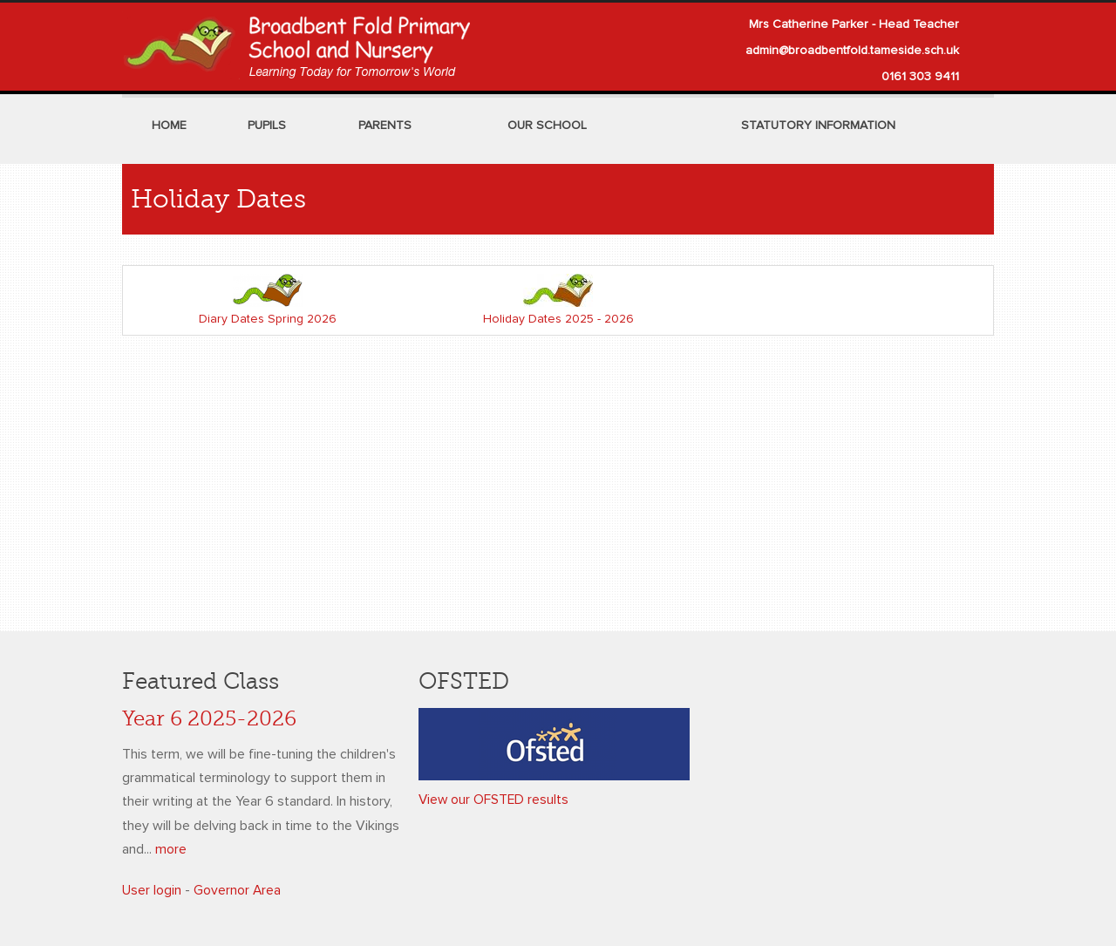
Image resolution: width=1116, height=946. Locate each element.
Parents (385, 125)
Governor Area (238, 890)
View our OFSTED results (494, 799)
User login (151, 890)
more (171, 849)
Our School (547, 125)
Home (169, 125)
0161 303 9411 (920, 77)
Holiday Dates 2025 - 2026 (558, 319)
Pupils (267, 125)
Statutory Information (818, 125)
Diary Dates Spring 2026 (268, 319)
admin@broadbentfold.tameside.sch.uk (852, 50)
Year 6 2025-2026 (209, 719)
